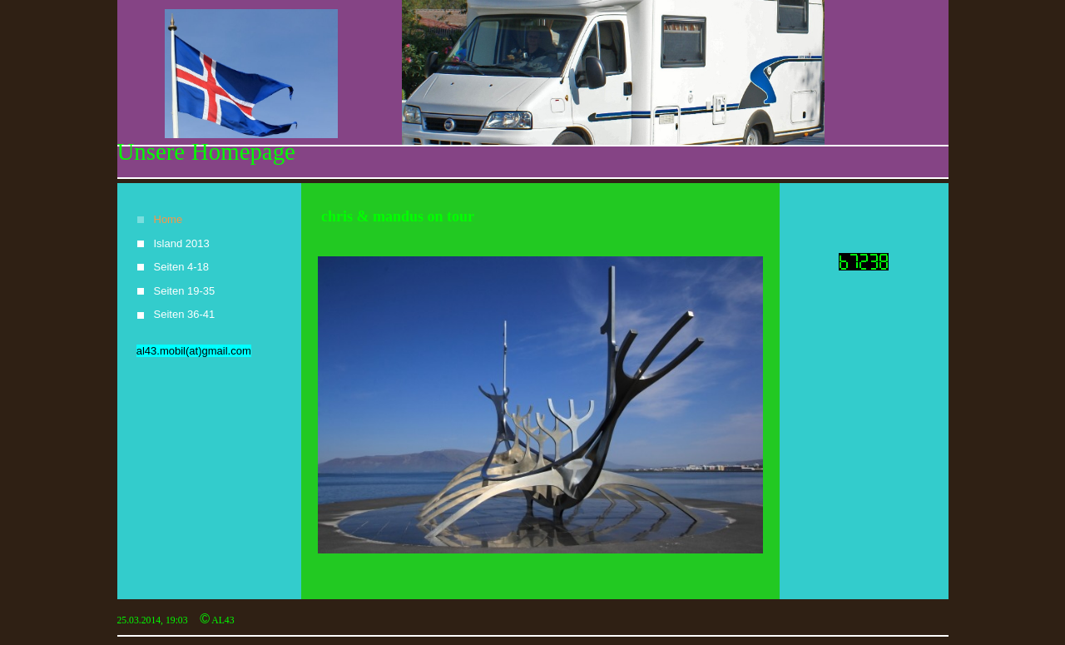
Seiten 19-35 (184, 291)
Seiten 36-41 (184, 314)
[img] (533, 89)
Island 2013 (182, 243)
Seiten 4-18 (182, 266)
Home (168, 219)
